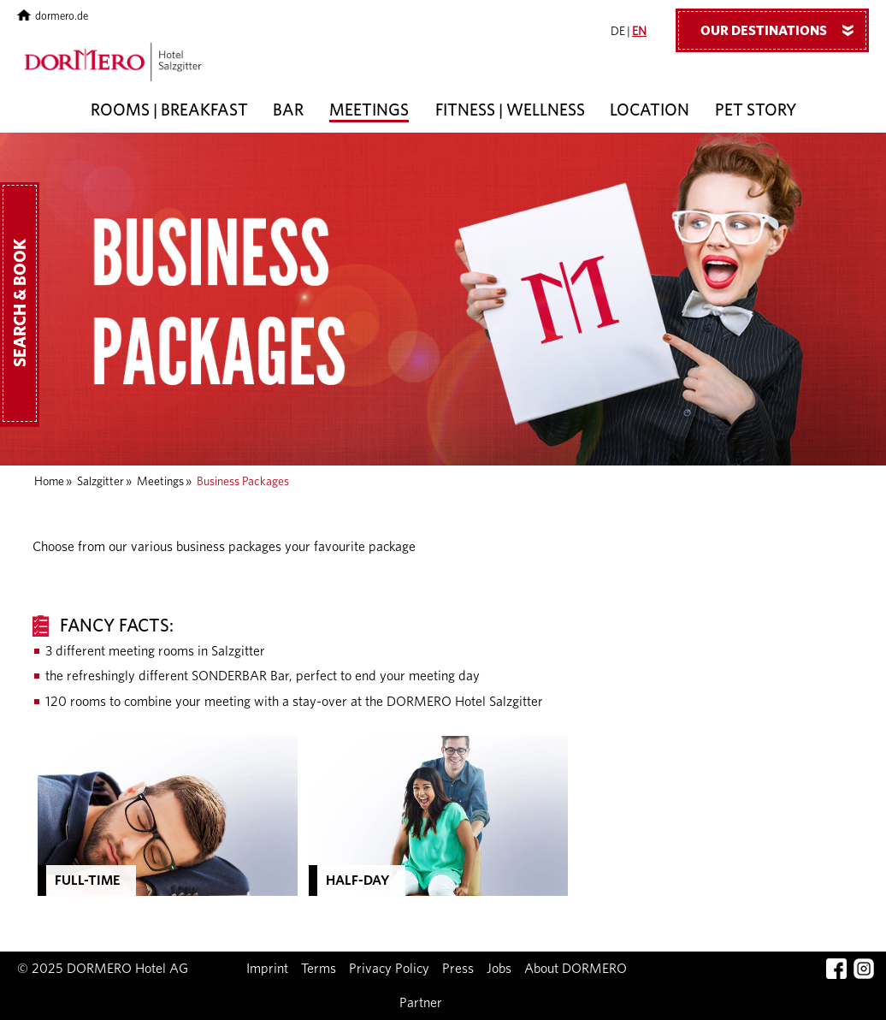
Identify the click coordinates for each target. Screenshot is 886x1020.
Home (49, 482)
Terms (318, 969)
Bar (288, 111)
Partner (420, 1003)
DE (618, 32)
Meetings (369, 111)
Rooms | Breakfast (169, 111)
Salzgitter (100, 482)
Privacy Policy (389, 969)
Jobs (499, 969)
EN (639, 32)
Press (458, 969)
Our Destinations (783, 30)
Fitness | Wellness (510, 111)
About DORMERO (575, 969)
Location (649, 111)
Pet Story (756, 111)
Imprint (267, 969)
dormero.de (52, 16)
